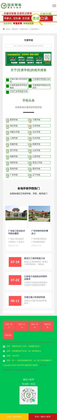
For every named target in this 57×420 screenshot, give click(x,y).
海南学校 (14, 162)
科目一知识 (34, 325)
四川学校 (14, 150)
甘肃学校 (34, 29)
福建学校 (14, 156)
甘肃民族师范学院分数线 (18, 86)
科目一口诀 (22, 325)
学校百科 (24, 29)
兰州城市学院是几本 (41, 79)
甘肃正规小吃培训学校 (18, 80)
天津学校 (36, 126)
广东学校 (14, 175)
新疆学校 (36, 144)
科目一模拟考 (12, 29)
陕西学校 (14, 119)
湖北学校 (14, 126)
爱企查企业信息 (30, 370)
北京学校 (36, 132)
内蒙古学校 (15, 132)
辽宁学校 (36, 175)
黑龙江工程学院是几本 (34, 258)
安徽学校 (14, 144)
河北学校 (36, 138)
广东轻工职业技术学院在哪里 (16, 232)
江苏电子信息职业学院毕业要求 (35, 277)
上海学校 (14, 138)
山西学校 (36, 156)
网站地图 (20, 370)
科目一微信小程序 (43, 417)
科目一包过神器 (14, 417)
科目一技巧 (9, 325)
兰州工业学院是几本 (18, 91)
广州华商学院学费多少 (39, 232)
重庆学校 (36, 168)
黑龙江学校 (37, 162)
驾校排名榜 (47, 325)
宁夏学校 (36, 119)
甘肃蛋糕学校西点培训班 (41, 86)
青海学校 (14, 168)
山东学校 (36, 150)
